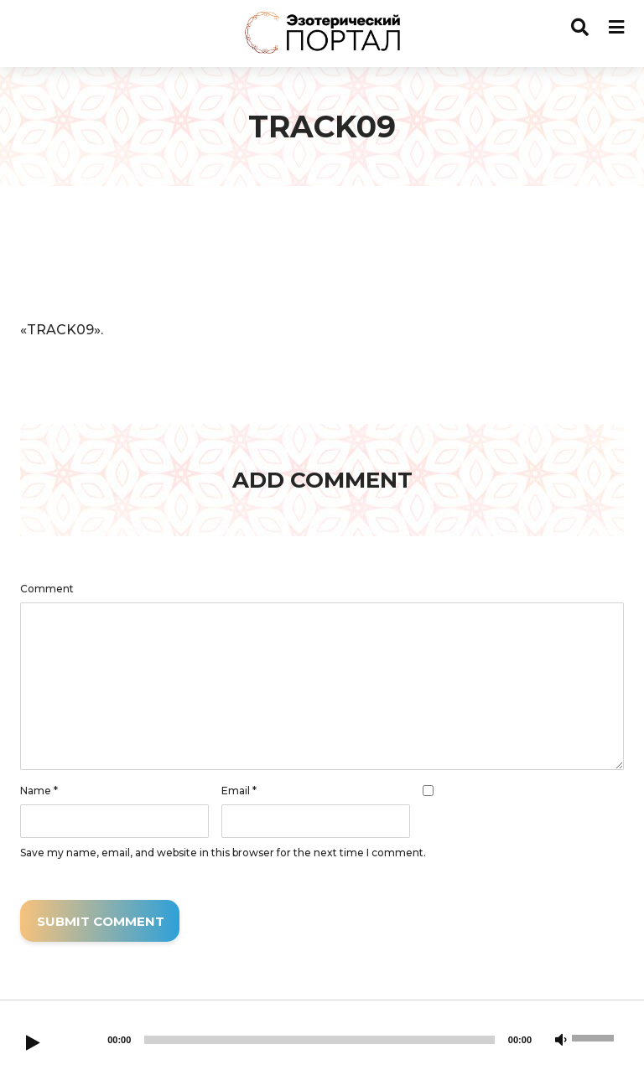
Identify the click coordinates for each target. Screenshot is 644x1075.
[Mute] (561, 1040)
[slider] (319, 1040)
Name (39, 791)
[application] (322, 257)
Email (239, 791)
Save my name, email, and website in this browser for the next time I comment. (223, 853)
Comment (47, 589)
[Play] (32, 1044)
